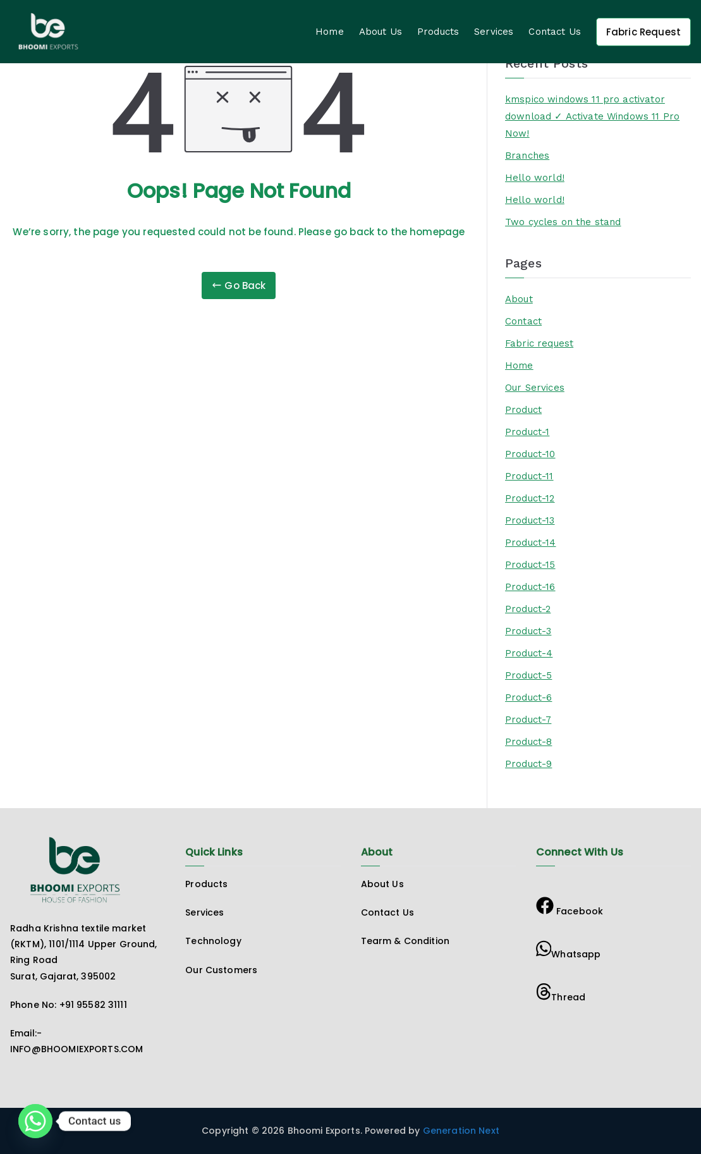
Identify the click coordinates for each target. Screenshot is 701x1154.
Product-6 (528, 697)
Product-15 (530, 564)
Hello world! (534, 177)
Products (438, 31)
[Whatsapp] (35, 1121)
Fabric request (539, 343)
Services (493, 31)
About (519, 299)
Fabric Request (643, 32)
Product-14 (530, 542)
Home (329, 31)
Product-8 (528, 741)
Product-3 (528, 631)
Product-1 (527, 432)
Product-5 (528, 675)
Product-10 (530, 454)
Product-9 (528, 764)
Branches (527, 155)
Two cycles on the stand (563, 222)
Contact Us (554, 31)
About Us (380, 31)
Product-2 (528, 609)
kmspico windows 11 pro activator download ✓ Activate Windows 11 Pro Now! (592, 116)
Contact (523, 321)
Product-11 (529, 476)
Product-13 (530, 520)
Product (523, 409)
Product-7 (528, 719)
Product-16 (530, 586)
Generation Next (459, 1130)
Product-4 (528, 653)
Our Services (534, 387)
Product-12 (530, 498)
